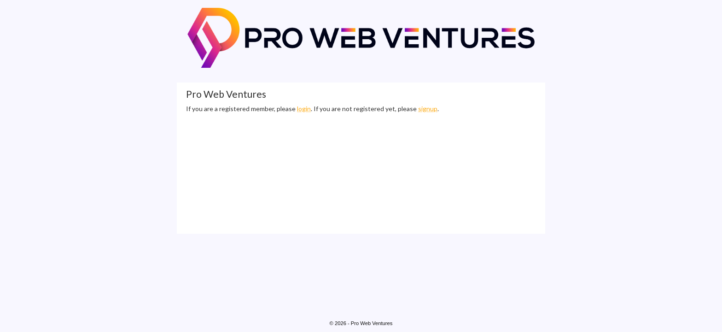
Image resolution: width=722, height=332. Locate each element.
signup (427, 109)
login (304, 109)
